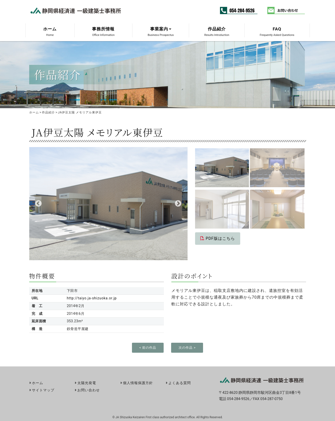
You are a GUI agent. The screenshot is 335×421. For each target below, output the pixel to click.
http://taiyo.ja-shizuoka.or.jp (91, 298)
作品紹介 (217, 28)
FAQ (277, 28)
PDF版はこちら (217, 238)
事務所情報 (103, 28)
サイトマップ (43, 390)
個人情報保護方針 (138, 383)
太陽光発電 (86, 383)
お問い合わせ (88, 390)
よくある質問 (179, 383)
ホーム (50, 28)
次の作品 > (187, 347)
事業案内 (159, 28)
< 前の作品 (147, 347)
